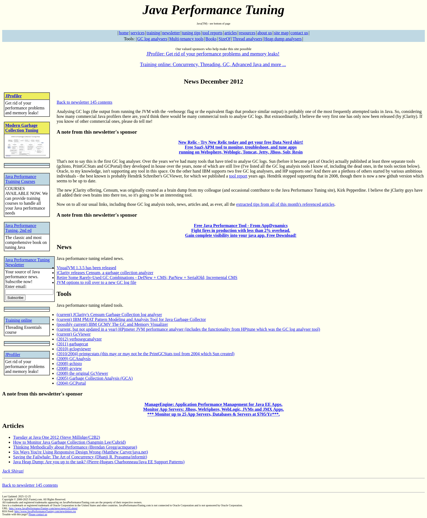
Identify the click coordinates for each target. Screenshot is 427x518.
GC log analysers (152, 38)
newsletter (171, 32)
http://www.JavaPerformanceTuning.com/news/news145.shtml (43, 508)
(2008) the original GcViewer (82, 373)
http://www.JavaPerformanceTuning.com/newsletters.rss (45, 511)
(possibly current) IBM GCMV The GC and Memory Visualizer (112, 324)
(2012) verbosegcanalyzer (79, 339)
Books (210, 38)
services (137, 32)
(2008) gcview (69, 368)
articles (230, 32)
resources (247, 32)
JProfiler (13, 96)
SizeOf (224, 38)
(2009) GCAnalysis (74, 358)
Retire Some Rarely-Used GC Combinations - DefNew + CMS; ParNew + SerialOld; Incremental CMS (147, 277)
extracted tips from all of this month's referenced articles (285, 204)
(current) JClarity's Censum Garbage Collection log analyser (109, 314)
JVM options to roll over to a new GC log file (96, 282)
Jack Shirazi (13, 471)
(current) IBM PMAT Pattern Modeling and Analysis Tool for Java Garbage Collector (131, 319)
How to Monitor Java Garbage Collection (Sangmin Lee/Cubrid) (69, 442)
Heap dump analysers (283, 38)
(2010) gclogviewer (74, 349)
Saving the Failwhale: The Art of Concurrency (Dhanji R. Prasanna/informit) (80, 457)
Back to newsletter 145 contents (84, 102)
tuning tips (191, 32)
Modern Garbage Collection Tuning (21, 128)
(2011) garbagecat (72, 344)
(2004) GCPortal (71, 383)
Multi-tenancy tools (186, 38)
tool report (238, 176)
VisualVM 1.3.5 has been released (86, 267)
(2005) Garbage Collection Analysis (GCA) (95, 378)
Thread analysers (247, 38)
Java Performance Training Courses (20, 179)
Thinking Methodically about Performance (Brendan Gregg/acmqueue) (75, 447)
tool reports (212, 32)
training (153, 32)
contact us (299, 32)
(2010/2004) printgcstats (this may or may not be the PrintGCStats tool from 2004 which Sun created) (145, 353)
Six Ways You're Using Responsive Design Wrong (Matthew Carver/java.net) (80, 452)
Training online (18, 320)
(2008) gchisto (69, 363)
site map (281, 32)
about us (264, 32)
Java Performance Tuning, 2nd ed (20, 228)
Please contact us (38, 514)
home (124, 32)
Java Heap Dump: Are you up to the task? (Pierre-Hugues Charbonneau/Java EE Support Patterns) (99, 461)
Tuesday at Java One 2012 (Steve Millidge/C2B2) (56, 437)
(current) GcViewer (74, 334)
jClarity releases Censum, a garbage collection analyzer (105, 272)
